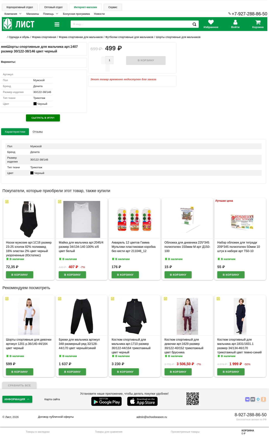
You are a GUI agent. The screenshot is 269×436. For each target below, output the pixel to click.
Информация (14, 399)
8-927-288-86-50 (251, 414)
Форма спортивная (44, 37)
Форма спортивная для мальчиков (81, 37)
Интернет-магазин (85, 7)
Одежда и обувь (19, 37)
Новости (99, 13)
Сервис (112, 7)
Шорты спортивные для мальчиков (178, 37)
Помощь (48, 13)
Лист (8, 416)
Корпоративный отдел (20, 7)
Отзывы (38, 131)
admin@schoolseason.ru (149, 416)
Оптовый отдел (53, 7)
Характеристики (15, 131)
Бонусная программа (76, 13)
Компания (10, 13)
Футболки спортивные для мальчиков (129, 37)
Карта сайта (52, 399)
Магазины (32, 13)
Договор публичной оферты (56, 416)
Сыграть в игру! (43, 117)
